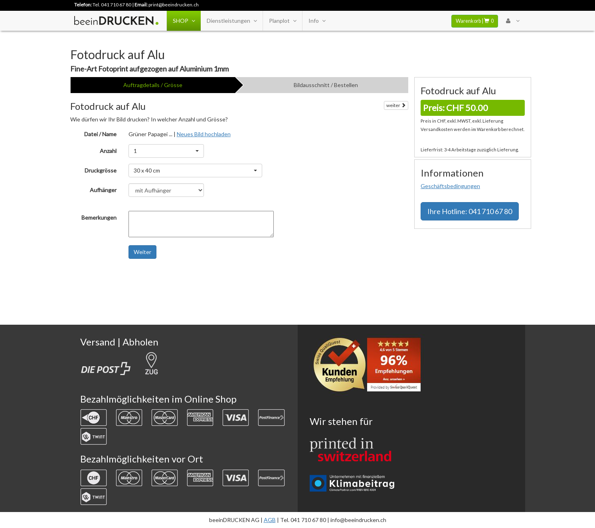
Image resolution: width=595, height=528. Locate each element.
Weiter (142, 251)
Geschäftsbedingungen (450, 186)
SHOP (184, 21)
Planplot (282, 21)
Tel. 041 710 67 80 (112, 5)
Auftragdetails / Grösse (152, 84)
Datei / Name (100, 134)
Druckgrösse (101, 170)
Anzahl (108, 150)
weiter (396, 105)
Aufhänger (103, 190)
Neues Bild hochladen (204, 134)
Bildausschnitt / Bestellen (326, 84)
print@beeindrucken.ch (173, 5)
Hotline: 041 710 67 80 (469, 211)
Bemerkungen (99, 217)
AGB (270, 519)
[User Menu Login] (512, 21)
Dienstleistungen (232, 21)
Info (316, 21)
